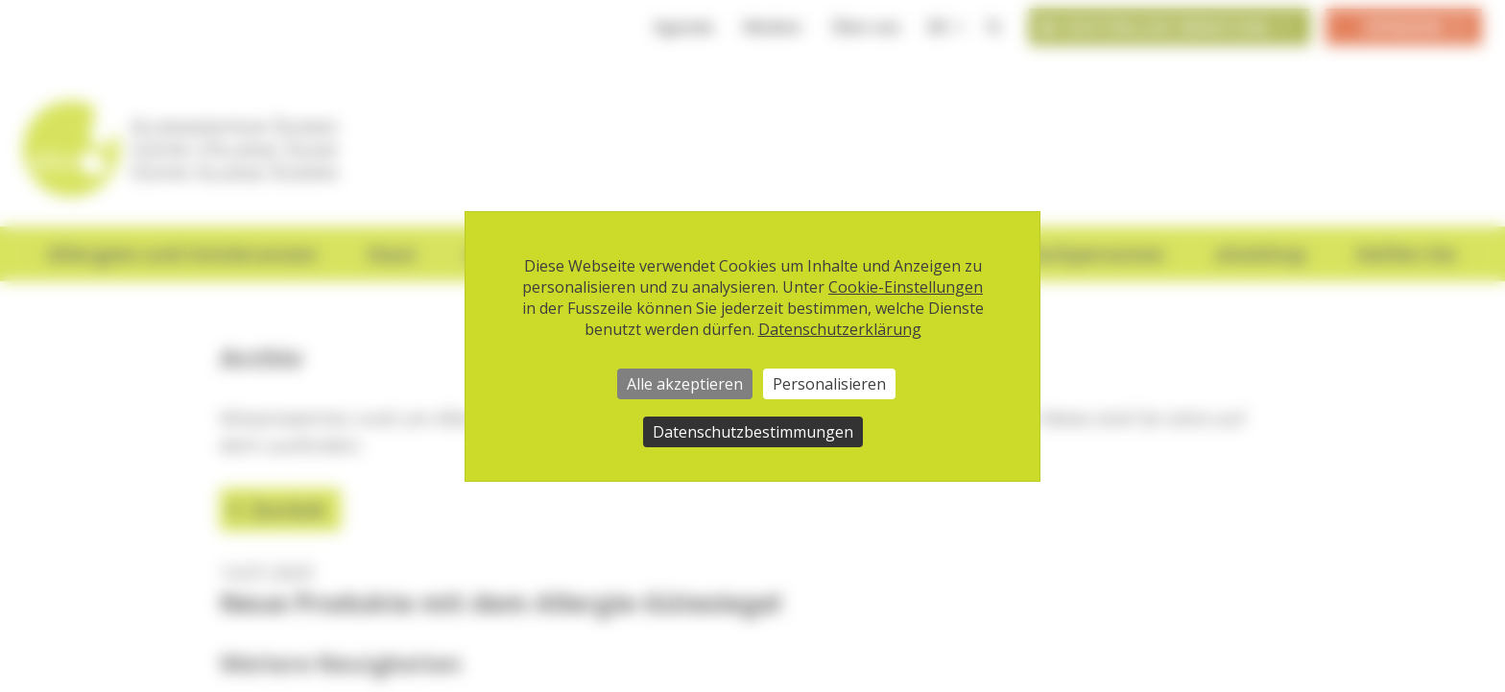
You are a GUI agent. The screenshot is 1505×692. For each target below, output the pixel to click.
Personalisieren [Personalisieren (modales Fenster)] (829, 383)
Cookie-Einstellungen (905, 287)
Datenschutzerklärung (839, 329)
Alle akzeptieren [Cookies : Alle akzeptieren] (685, 383)
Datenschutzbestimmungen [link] (753, 431)
